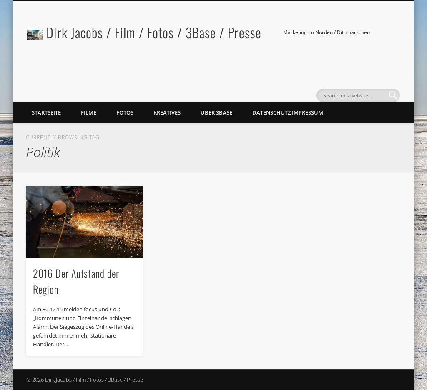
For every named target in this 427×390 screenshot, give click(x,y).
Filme (88, 112)
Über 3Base (216, 112)
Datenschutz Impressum (287, 112)
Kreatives (167, 112)
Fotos (124, 112)
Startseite (46, 112)
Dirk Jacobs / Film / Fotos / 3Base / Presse (153, 32)
